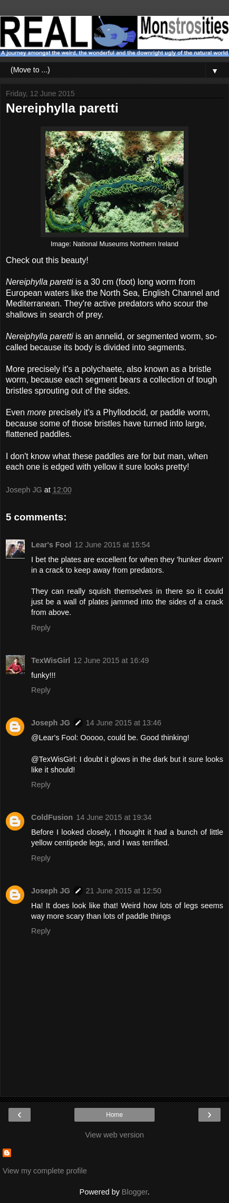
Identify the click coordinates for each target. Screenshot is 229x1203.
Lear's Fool (51, 544)
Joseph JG (50, 723)
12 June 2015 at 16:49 (111, 660)
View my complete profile (45, 1171)
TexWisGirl (50, 660)
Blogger (135, 1192)
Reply (41, 627)
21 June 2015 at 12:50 (123, 891)
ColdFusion (52, 817)
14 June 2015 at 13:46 (123, 723)
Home (114, 1114)
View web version (114, 1135)
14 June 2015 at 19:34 (113, 817)
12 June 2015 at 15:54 (112, 544)
